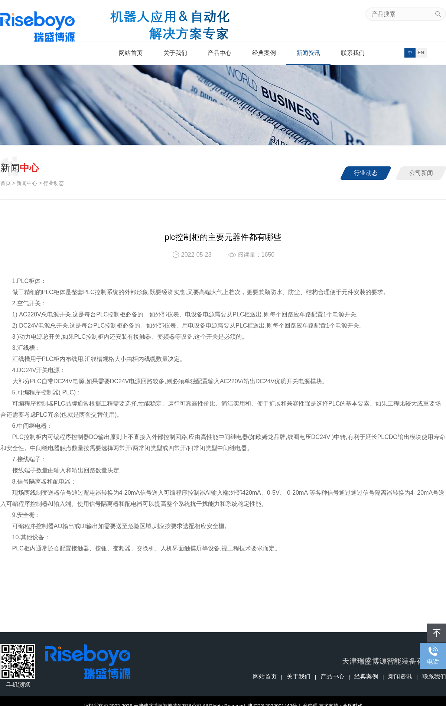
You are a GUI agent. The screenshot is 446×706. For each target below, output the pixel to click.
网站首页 (131, 53)
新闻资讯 (308, 53)
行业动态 (366, 173)
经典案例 (264, 53)
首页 (5, 183)
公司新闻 (421, 173)
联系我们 (353, 53)
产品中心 (219, 53)
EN (421, 52)
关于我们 (175, 53)
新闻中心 (26, 183)
